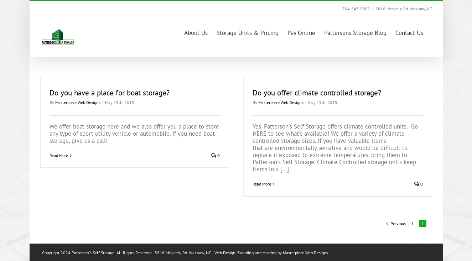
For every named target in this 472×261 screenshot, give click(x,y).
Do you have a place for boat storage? (110, 93)
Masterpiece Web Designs (77, 102)
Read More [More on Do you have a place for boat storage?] (59, 155)
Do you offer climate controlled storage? (317, 93)
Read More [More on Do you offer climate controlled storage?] (262, 184)
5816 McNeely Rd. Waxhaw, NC (403, 8)
